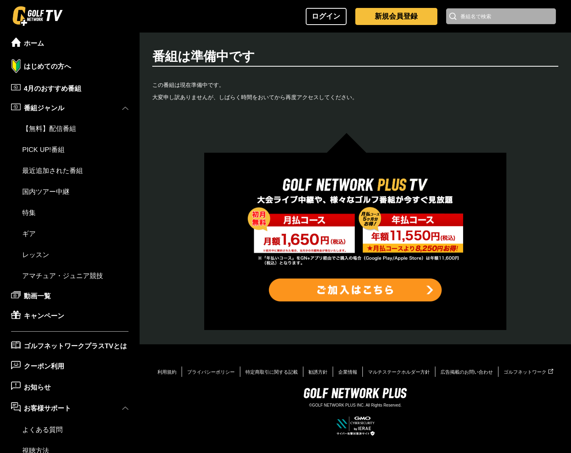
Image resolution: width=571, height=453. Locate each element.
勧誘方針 (318, 372)
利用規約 (166, 372)
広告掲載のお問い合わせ (467, 372)
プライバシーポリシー (211, 372)
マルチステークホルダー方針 (399, 372)
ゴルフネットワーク (528, 372)
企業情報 (347, 372)
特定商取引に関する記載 (271, 372)
